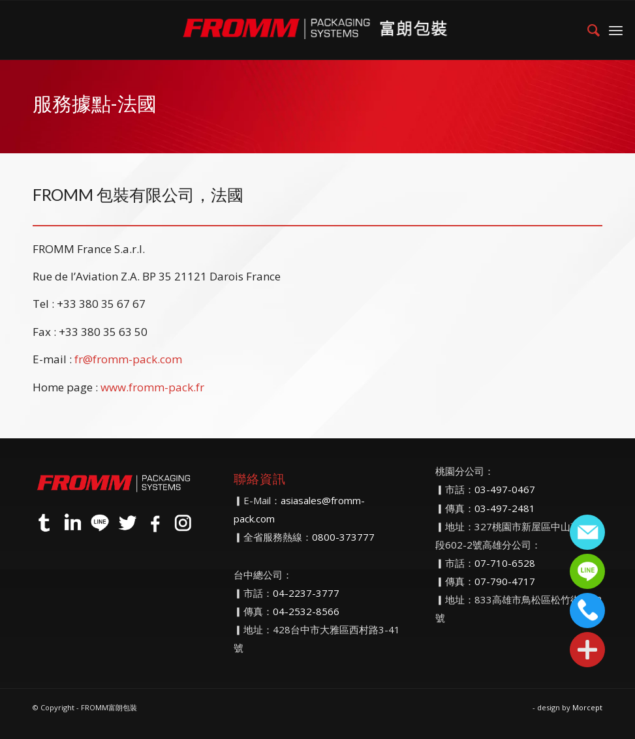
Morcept (587, 707)
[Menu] (616, 30)
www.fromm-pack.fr (152, 387)
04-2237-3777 (306, 592)
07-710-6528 (504, 562)
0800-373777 (343, 536)
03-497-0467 (504, 489)
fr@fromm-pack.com (128, 359)
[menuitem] (587, 30)
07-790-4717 (504, 581)
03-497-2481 (504, 508)
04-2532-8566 (306, 611)
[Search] (587, 30)
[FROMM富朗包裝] (317, 30)
